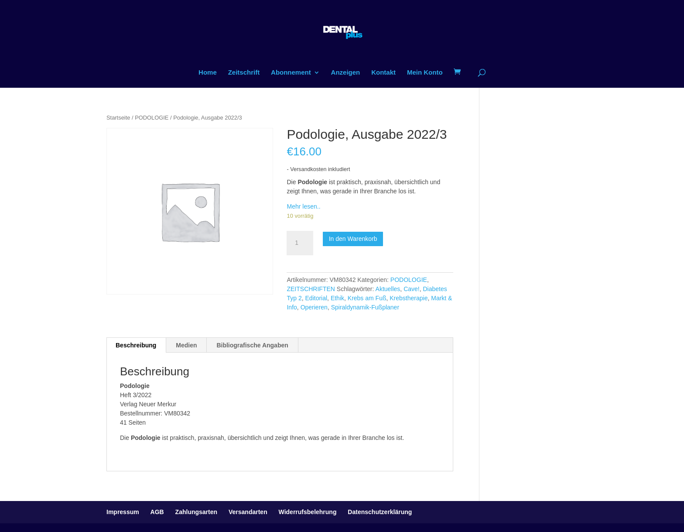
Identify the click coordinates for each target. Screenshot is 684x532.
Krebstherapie (409, 298)
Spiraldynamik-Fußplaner (365, 307)
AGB (157, 511)
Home (207, 72)
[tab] (136, 345)
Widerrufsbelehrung (308, 511)
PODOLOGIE (151, 117)
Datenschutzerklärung (380, 511)
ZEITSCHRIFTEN (311, 288)
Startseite (118, 117)
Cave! (412, 288)
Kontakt (383, 72)
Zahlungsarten (196, 511)
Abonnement (291, 72)
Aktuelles (388, 288)
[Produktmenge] (300, 243)
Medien (186, 345)
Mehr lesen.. (303, 206)
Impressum (122, 511)
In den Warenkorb (353, 238)
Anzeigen (345, 72)
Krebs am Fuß (367, 298)
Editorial (316, 298)
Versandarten (248, 511)
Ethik (337, 298)
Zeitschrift (244, 72)
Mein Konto (425, 72)
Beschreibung (136, 345)
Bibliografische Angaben (252, 345)
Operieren (314, 307)
